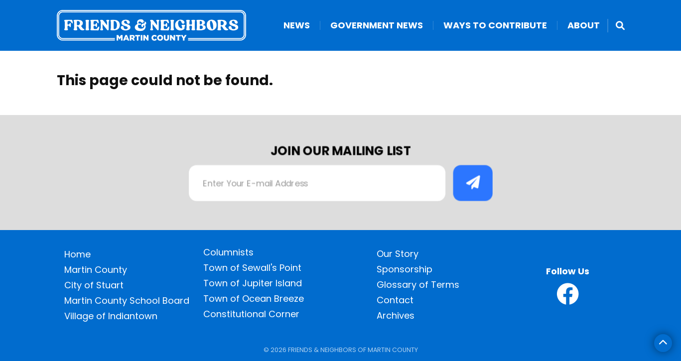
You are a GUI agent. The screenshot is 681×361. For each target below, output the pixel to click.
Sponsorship (404, 269)
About (583, 25)
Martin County (95, 269)
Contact (395, 300)
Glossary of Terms (418, 284)
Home (77, 254)
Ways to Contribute (495, 25)
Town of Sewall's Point (252, 267)
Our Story (397, 253)
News (296, 25)
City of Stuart (94, 285)
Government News (376, 25)
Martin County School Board (126, 300)
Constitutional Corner (251, 314)
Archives (395, 315)
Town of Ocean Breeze (253, 298)
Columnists (228, 252)
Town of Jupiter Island (252, 283)
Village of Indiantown (110, 316)
